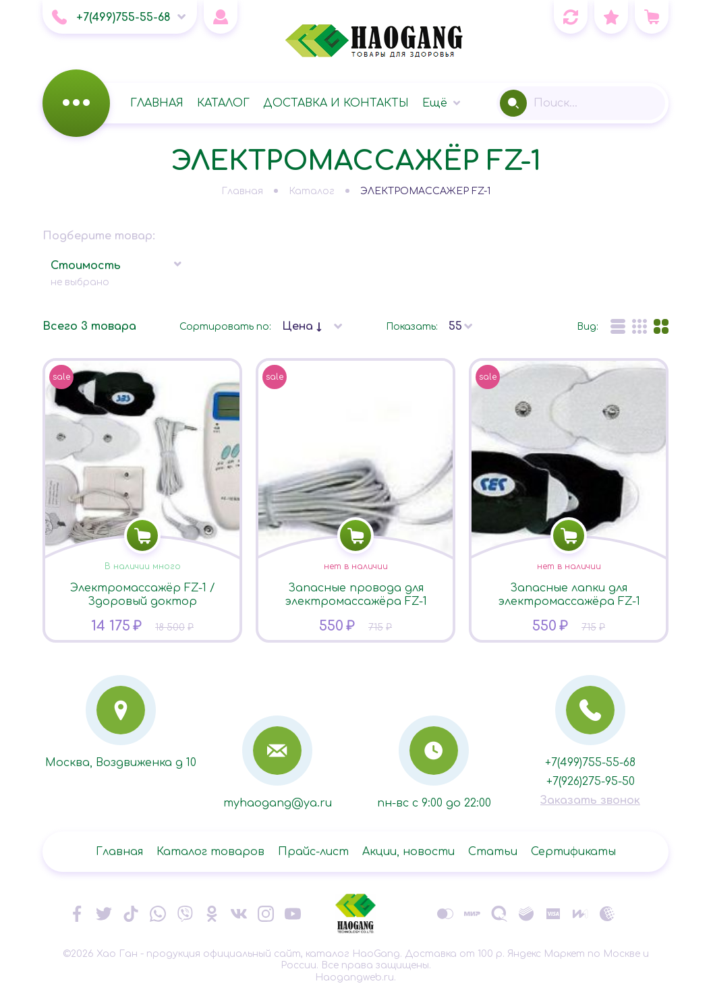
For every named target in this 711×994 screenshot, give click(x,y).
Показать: (412, 327)
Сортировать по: (225, 327)
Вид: (587, 327)
